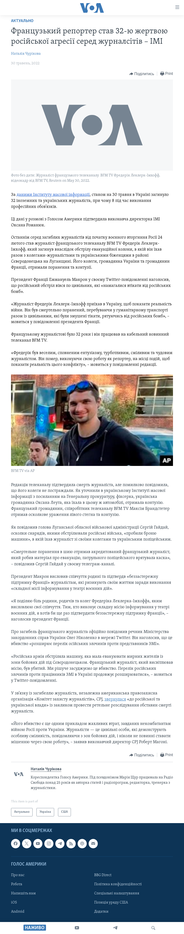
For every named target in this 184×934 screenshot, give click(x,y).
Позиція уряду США (111, 902)
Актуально (22, 21)
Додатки (101, 912)
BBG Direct (102, 875)
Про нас (17, 875)
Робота (16, 884)
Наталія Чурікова (26, 54)
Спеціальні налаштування (116, 893)
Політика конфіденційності (118, 884)
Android (17, 912)
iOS (14, 902)
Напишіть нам (23, 893)
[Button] (141, 74)
